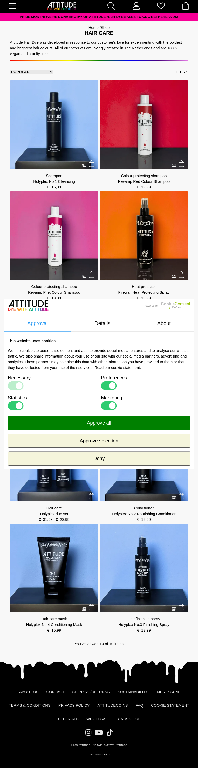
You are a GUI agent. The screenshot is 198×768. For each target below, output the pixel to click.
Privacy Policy (74, 705)
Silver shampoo (54, 397)
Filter (180, 72)
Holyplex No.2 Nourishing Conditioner (143, 514)
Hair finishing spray (144, 619)
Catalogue (129, 719)
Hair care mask (54, 619)
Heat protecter (144, 287)
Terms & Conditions (29, 705)
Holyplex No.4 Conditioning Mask (54, 625)
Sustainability (133, 692)
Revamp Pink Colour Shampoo (54, 292)
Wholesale (98, 719)
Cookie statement (170, 705)
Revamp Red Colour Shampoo (144, 181)
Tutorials (68, 719)
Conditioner (144, 508)
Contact (55, 692)
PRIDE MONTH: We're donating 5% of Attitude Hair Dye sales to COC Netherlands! (99, 17)
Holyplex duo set (54, 514)
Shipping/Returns (91, 692)
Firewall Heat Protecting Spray (143, 292)
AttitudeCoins (113, 705)
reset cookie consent (99, 754)
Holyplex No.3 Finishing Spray (143, 625)
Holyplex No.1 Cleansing (54, 181)
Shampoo (54, 176)
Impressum (167, 692)
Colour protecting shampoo (144, 176)
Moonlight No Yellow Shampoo (54, 403)
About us (29, 692)
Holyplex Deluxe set (144, 403)
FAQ (139, 705)
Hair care (144, 397)
